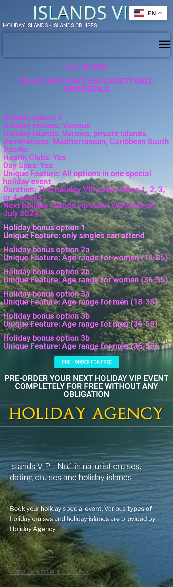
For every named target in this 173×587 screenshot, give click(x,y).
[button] (86, 362)
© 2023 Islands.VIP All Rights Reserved (49, 571)
